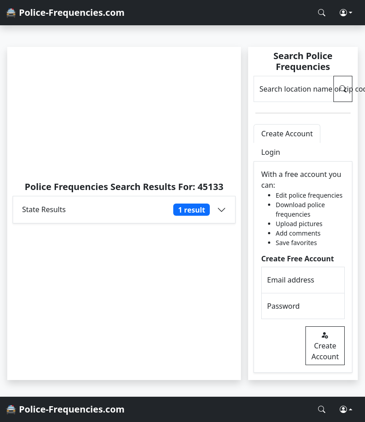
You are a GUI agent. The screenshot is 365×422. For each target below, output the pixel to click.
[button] (346, 13)
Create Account (325, 346)
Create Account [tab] (287, 134)
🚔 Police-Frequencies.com (65, 12)
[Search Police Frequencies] (322, 13)
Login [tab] (270, 152)
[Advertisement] (123, 114)
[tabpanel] (303, 267)
